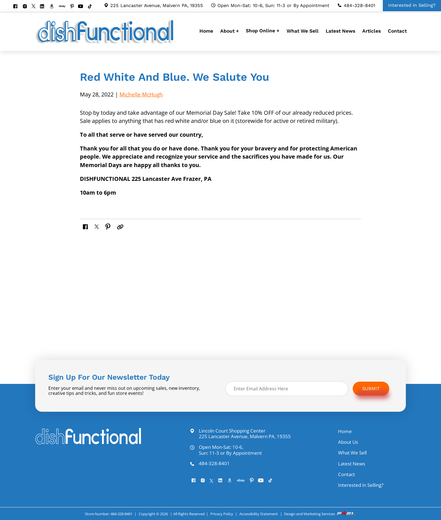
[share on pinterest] (109, 226)
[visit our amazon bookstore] (53, 7)
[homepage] (106, 44)
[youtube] (82, 7)
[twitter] (36, 6)
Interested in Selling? (360, 485)
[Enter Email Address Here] (286, 388)
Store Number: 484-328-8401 (108, 513)
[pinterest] (74, 7)
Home (206, 31)
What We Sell (303, 31)
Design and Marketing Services (320, 514)
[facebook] (17, 7)
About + (229, 31)
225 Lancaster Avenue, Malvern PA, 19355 (153, 5)
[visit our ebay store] (64, 6)
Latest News (340, 31)
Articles (371, 31)
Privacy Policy (221, 513)
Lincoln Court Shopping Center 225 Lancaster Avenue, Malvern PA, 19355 (240, 434)
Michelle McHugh (142, 94)
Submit (371, 388)
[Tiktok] (91, 7)
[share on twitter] (97, 226)
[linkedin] (44, 7)
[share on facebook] (86, 226)
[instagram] (27, 7)
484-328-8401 (356, 5)
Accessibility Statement (258, 513)
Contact (397, 31)
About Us (348, 442)
